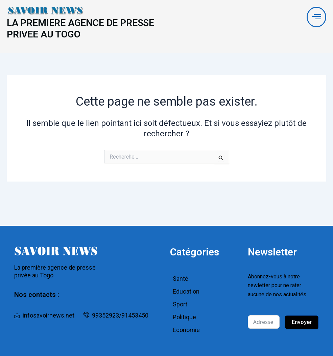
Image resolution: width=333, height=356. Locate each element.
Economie (186, 329)
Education (186, 291)
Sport (180, 304)
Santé (180, 278)
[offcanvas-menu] (316, 17)
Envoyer (302, 322)
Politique (184, 317)
